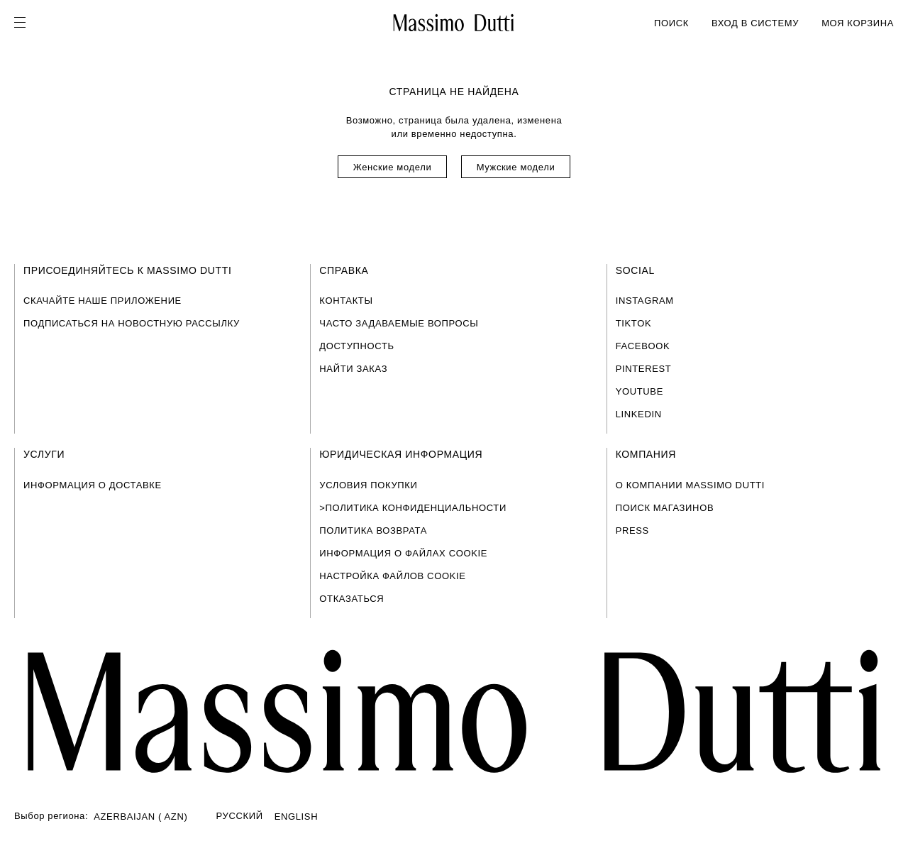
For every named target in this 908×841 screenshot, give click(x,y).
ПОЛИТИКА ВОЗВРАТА (373, 530)
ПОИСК (671, 23)
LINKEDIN (639, 414)
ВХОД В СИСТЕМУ (755, 23)
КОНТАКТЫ (345, 300)
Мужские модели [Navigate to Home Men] (516, 167)
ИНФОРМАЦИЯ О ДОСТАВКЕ (92, 485)
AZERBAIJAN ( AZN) (140, 816)
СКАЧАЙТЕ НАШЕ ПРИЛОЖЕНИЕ (102, 300)
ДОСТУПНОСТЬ (356, 346)
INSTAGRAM (645, 300)
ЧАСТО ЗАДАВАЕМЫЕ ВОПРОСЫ (398, 323)
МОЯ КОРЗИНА (857, 23)
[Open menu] (24, 22)
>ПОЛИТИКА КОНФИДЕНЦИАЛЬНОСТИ (412, 507)
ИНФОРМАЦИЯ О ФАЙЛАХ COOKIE (403, 553)
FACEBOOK (643, 346)
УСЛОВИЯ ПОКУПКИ (368, 485)
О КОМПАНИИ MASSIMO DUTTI (690, 485)
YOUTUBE (639, 391)
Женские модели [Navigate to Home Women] (392, 167)
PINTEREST (644, 368)
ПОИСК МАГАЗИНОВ (665, 507)
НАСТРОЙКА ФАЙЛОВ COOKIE (392, 576)
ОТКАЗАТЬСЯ (351, 598)
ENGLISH (297, 816)
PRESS (632, 530)
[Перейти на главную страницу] (454, 711)
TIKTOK (634, 323)
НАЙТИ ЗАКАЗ (353, 368)
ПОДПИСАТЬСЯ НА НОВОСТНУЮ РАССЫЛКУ (131, 323)
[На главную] (454, 22)
